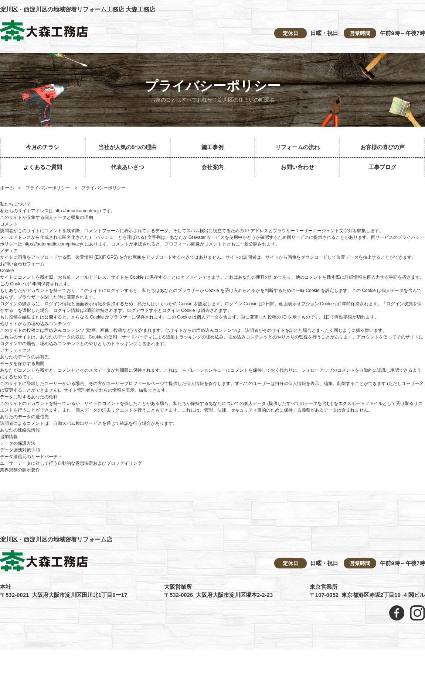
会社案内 (212, 167)
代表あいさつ (127, 167)
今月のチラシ (42, 147)
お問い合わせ (297, 167)
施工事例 (212, 147)
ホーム (7, 187)
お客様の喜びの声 (382, 147)
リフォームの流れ (297, 147)
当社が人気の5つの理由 (127, 147)
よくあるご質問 (42, 167)
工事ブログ (382, 167)
